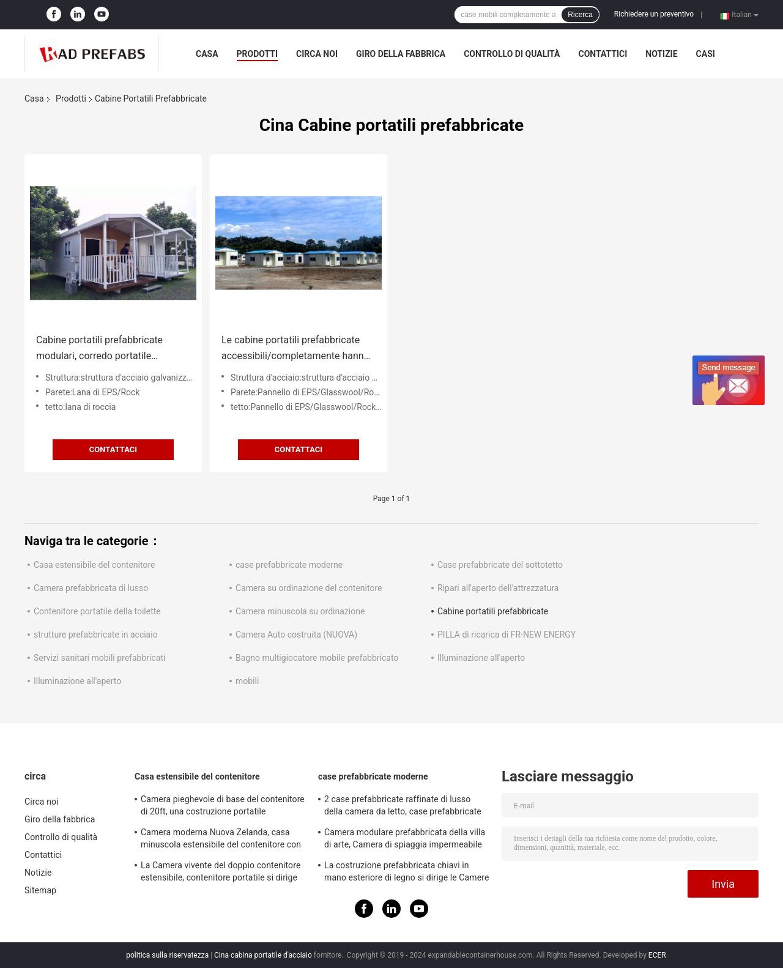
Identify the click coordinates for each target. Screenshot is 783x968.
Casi (705, 54)
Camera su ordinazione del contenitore (309, 588)
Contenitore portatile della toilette (97, 611)
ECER (657, 955)
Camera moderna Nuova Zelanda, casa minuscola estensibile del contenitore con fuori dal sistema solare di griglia (221, 840)
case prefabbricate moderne (289, 565)
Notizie (661, 54)
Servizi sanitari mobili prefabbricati (99, 658)
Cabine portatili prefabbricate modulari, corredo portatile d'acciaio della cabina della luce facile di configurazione (104, 349)
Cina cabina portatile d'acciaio (263, 955)
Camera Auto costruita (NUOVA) (296, 634)
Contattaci (113, 449)
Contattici (602, 54)
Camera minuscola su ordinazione (300, 611)
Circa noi (317, 54)
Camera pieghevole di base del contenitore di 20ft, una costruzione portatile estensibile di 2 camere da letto (223, 807)
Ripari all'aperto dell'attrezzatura (497, 588)
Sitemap (40, 890)
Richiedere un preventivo (654, 14)
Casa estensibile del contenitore (94, 565)
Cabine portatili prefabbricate (492, 611)
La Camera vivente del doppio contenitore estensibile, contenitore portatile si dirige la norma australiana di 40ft (220, 873)
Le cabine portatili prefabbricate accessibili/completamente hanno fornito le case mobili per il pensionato (295, 349)
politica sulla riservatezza (167, 955)
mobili (247, 681)
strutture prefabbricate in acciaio (96, 634)
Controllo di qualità (512, 54)
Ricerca (580, 14)
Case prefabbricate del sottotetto (500, 565)
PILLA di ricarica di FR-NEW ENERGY (506, 634)
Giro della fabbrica (400, 54)
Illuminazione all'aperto (481, 658)
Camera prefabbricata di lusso (91, 588)
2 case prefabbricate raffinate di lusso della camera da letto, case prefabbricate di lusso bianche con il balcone (402, 807)
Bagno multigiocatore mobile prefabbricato (317, 658)
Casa (207, 54)
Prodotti (257, 54)
